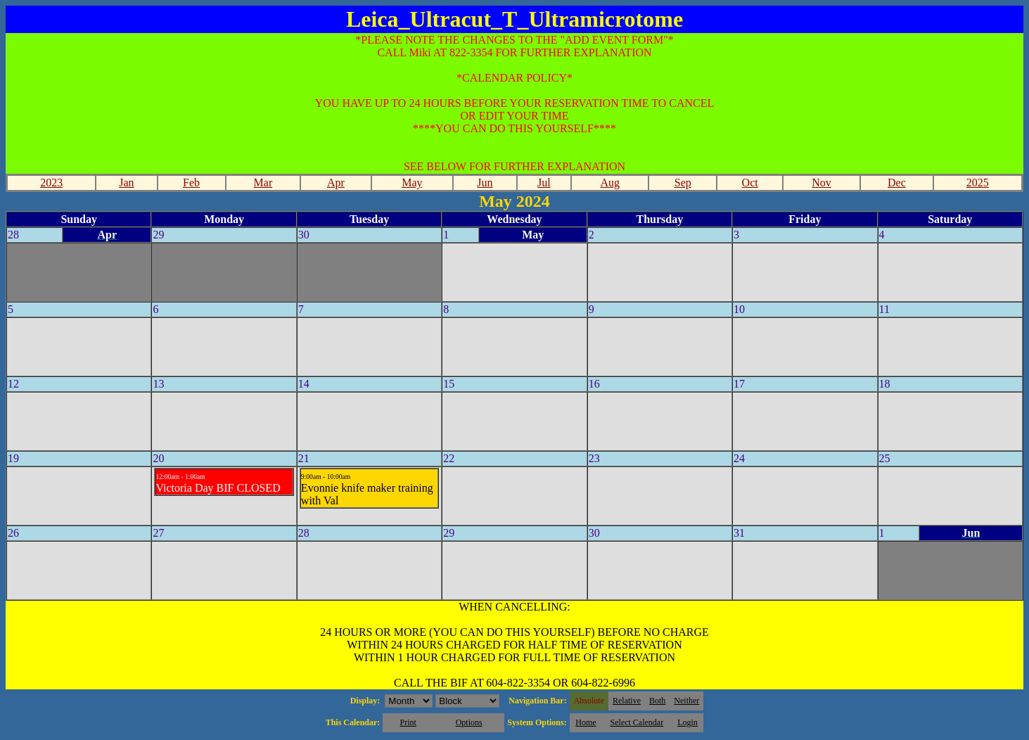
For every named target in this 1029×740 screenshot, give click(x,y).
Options (469, 722)
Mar (263, 183)
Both (657, 701)
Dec (897, 183)
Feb (191, 183)
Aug (610, 183)
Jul (544, 183)
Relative (627, 701)
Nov (821, 183)
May (412, 183)
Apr (336, 183)
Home (585, 722)
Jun (484, 183)
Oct (750, 183)
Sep (683, 183)
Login (687, 722)
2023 (51, 183)
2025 (977, 183)
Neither (686, 701)
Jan (126, 183)
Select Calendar (637, 722)
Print (408, 722)
